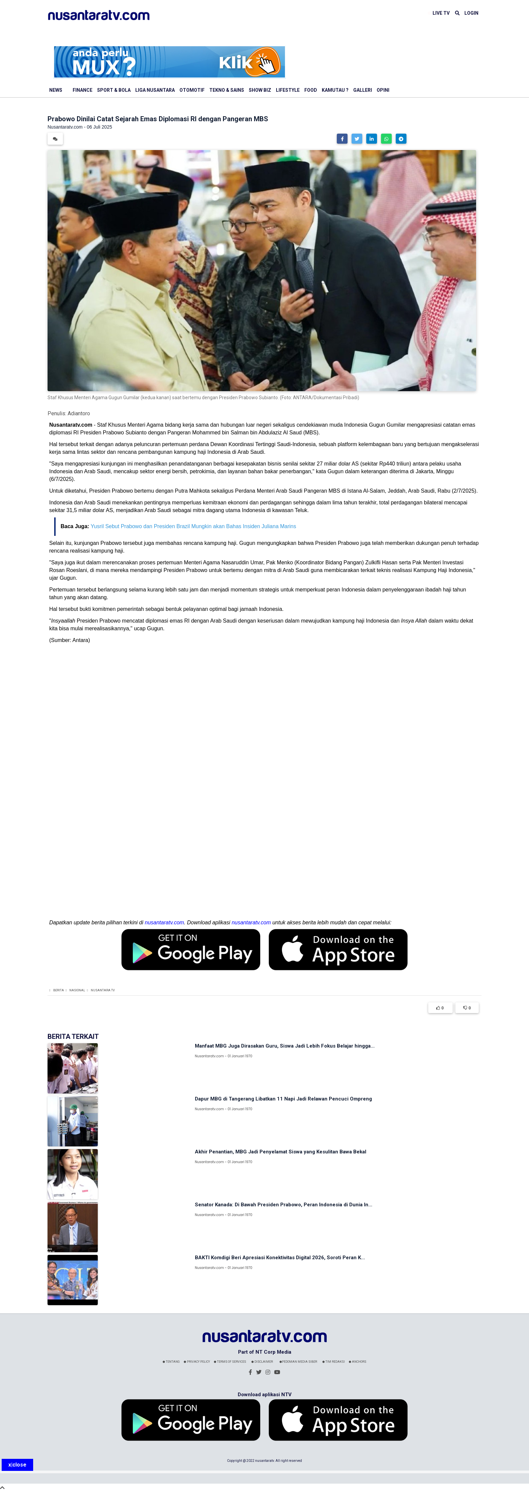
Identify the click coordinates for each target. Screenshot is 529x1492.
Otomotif (192, 90)
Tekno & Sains (226, 90)
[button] (342, 139)
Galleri (362, 90)
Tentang (171, 1361)
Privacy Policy (197, 1361)
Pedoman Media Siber (298, 1361)
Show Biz (260, 90)
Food (310, 90)
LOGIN (471, 13)
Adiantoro (79, 413)
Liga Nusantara (155, 90)
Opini (383, 90)
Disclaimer (262, 1361)
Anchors (357, 1361)
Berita (58, 990)
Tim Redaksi (333, 1361)
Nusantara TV (103, 990)
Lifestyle (288, 90)
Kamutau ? (335, 90)
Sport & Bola (114, 90)
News (55, 90)
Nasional (77, 990)
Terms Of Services (230, 1361)
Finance (82, 90)
